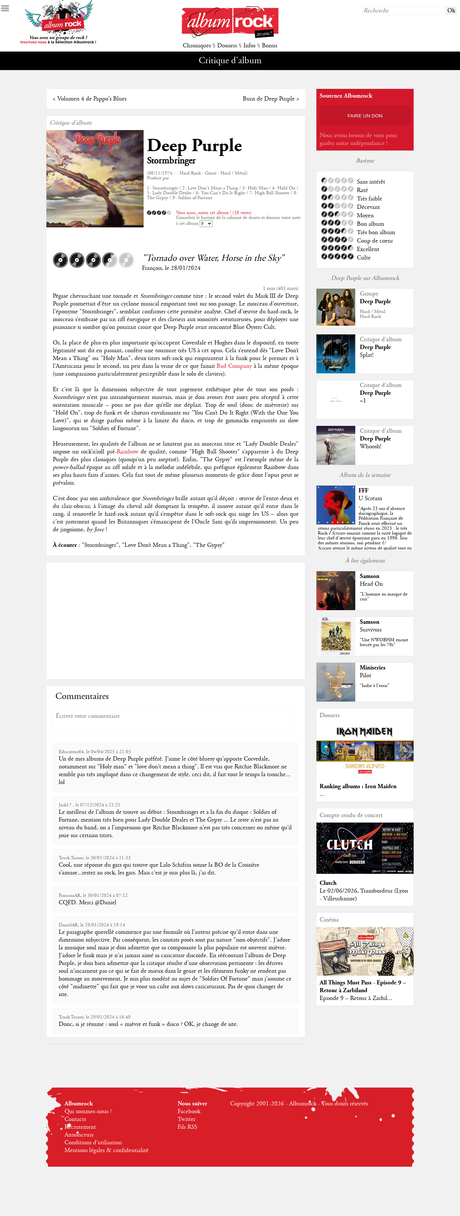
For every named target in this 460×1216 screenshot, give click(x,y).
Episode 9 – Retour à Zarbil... (356, 998)
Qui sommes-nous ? (88, 1111)
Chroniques (197, 46)
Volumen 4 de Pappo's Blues (91, 99)
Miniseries (372, 667)
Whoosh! (370, 447)
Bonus (269, 46)
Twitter (186, 1119)
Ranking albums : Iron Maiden (358, 786)
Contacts (75, 1119)
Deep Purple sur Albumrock (365, 278)
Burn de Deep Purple (269, 99)
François (152, 268)
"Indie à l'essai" (374, 685)
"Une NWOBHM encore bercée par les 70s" (384, 642)
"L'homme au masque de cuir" (383, 596)
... (322, 794)
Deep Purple (194, 146)
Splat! (366, 355)
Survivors (371, 630)
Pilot (365, 676)
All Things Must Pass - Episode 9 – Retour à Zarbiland (363, 986)
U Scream (370, 498)
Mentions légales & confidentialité (106, 1150)
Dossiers (227, 46)
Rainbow (127, 452)
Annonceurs (79, 1135)
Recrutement (80, 1127)
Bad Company (234, 366)
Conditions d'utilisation (93, 1143)
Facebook (189, 1111)
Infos (249, 46)
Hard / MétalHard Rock (372, 314)
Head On (371, 584)
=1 (363, 401)
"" (365, 533)
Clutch (328, 883)
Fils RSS (187, 1127)
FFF (363, 490)
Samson (369, 576)
